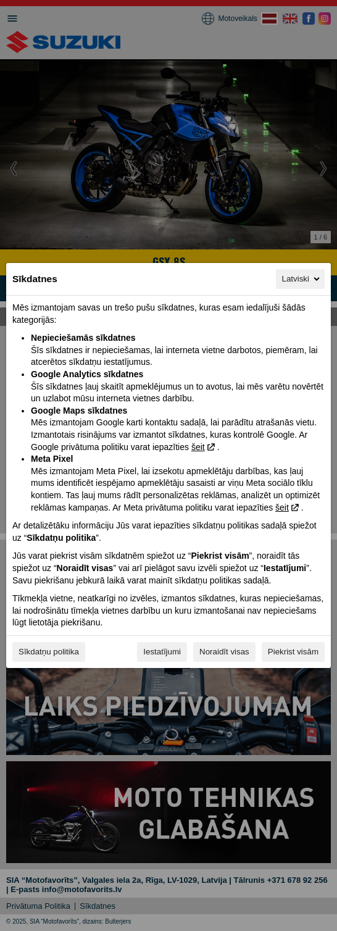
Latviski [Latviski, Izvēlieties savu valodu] (302, 279)
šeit (198, 447)
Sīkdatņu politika (49, 651)
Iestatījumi (162, 651)
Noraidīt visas (224, 651)
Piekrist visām (293, 651)
